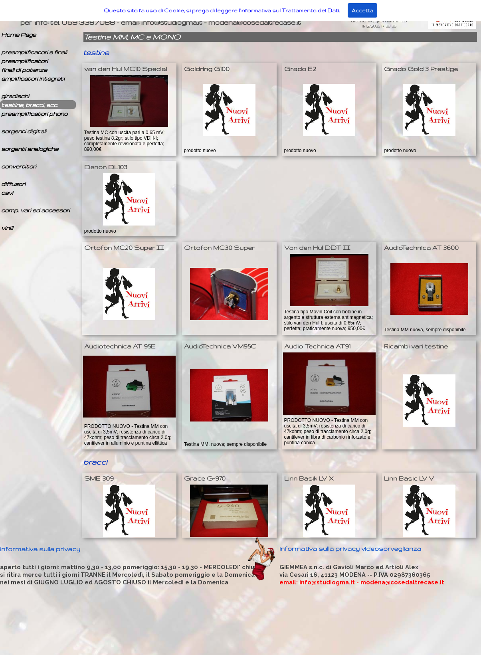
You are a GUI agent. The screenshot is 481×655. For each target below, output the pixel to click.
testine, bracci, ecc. (29, 104)
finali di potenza (24, 69)
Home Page (18, 34)
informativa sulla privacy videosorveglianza (350, 548)
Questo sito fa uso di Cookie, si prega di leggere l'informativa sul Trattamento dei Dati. (222, 10)
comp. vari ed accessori (35, 210)
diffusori (13, 183)
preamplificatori (24, 60)
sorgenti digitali (23, 131)
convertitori (18, 166)
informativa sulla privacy (40, 548)
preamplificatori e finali (34, 52)
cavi (7, 192)
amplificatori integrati (33, 78)
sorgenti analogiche (29, 148)
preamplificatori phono (34, 113)
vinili (7, 227)
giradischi (15, 96)
